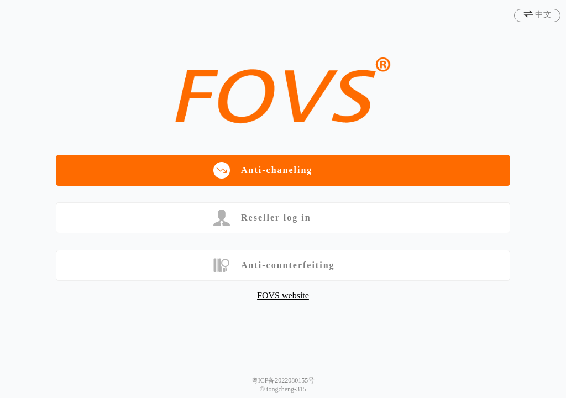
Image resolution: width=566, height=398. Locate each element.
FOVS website (283, 295)
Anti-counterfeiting (274, 265)
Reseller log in (262, 218)
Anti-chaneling (262, 170)
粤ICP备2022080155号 (283, 380)
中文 (543, 14)
